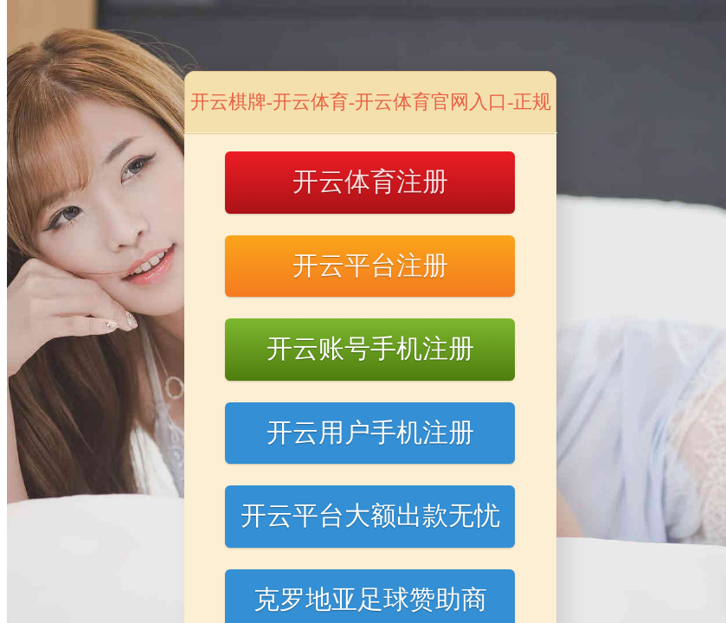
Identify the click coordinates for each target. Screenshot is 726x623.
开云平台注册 (370, 265)
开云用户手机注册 (370, 432)
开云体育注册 (370, 181)
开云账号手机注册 (370, 348)
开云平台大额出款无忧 (370, 515)
